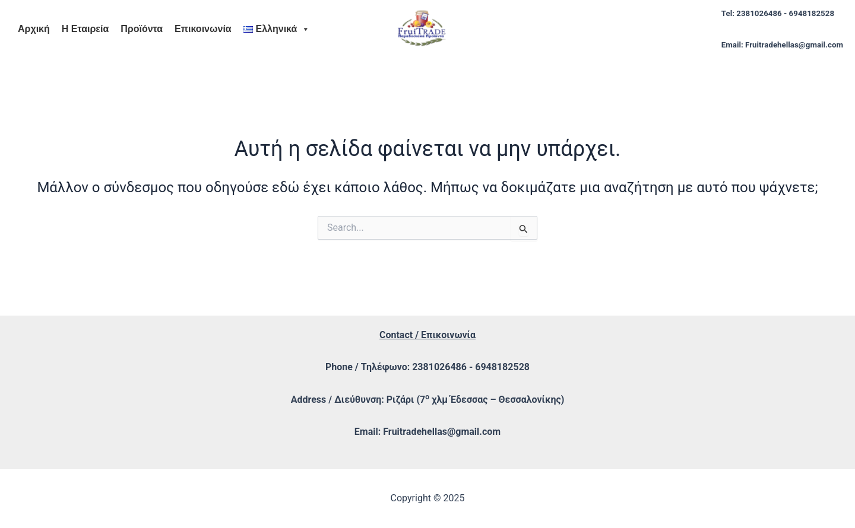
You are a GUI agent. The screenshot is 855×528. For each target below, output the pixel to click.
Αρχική (34, 29)
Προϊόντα (142, 29)
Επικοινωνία (203, 29)
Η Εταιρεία (85, 29)
